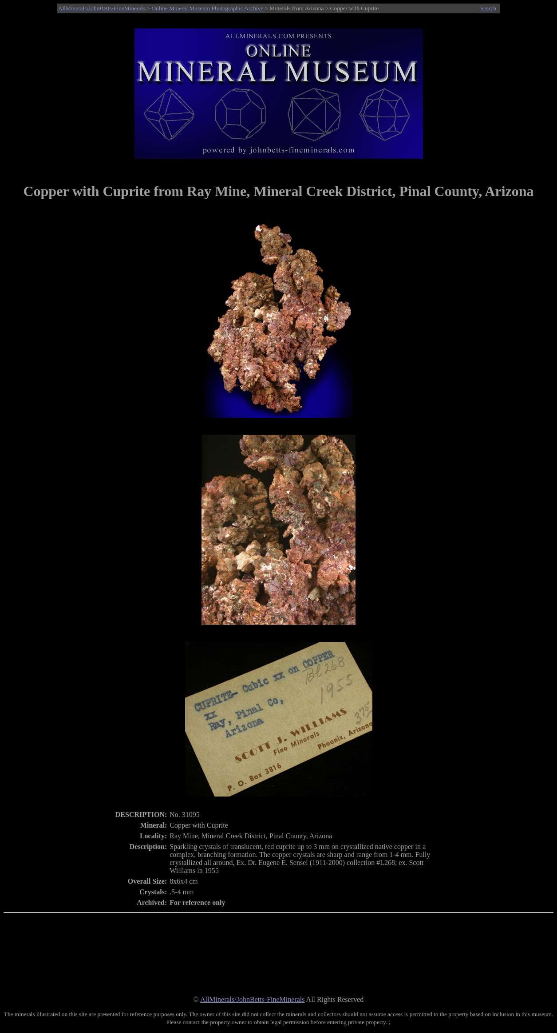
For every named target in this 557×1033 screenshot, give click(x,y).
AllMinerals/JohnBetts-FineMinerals (101, 8)
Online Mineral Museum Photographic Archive (207, 8)
